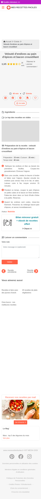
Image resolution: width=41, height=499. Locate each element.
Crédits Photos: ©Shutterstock (20, 484)
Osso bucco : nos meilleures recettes (10, 301)
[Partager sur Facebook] (13, 98)
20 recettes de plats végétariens (30, 289)
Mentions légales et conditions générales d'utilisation (20, 471)
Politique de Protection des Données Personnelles (20, 479)
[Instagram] (29, 456)
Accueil (7, 42)
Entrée (16, 42)
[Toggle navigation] (3, 7)
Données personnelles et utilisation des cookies (20, 463)
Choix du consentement (19, 488)
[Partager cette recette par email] (5, 98)
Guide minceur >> (11, 2)
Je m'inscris (20, 422)
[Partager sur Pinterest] (20, 98)
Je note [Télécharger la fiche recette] (20, 103)
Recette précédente (9, 271)
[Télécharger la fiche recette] (28, 98)
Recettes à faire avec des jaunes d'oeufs (10, 289)
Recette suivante (32, 271)
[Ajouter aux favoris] (35, 98)
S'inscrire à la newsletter (20, 492)
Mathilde (11, 212)
